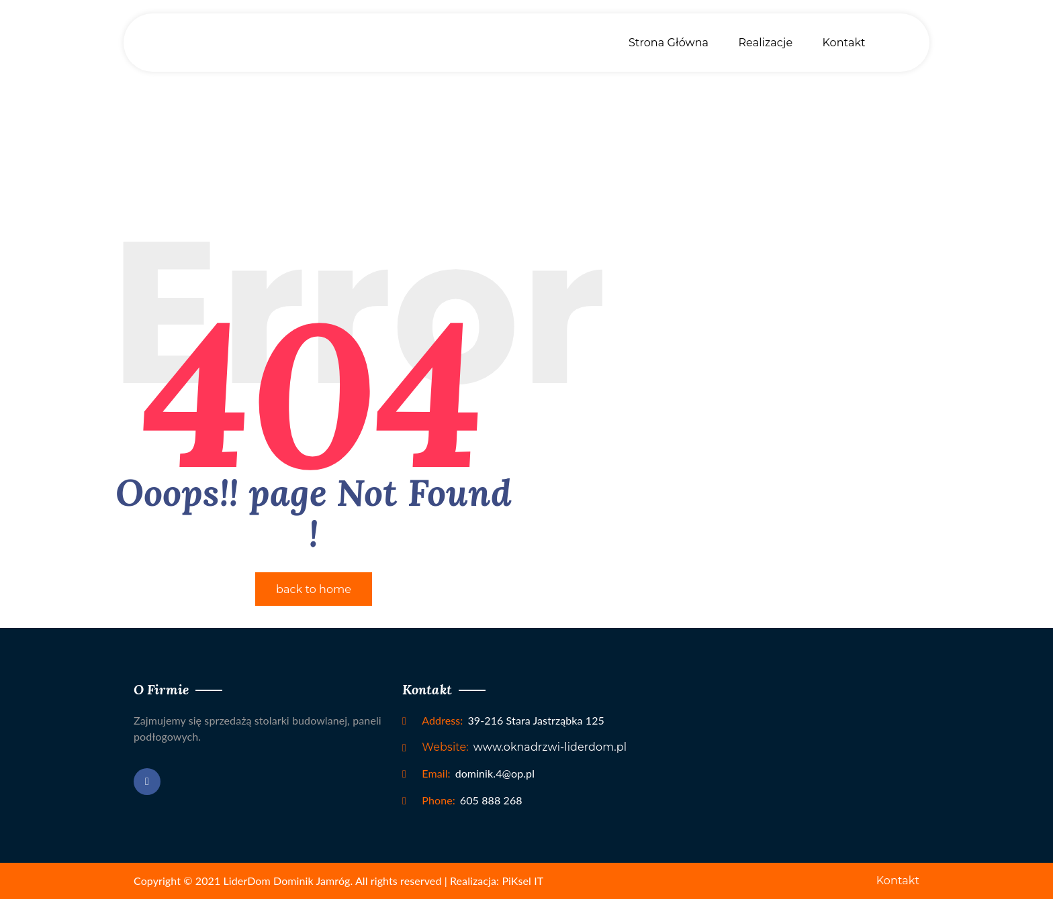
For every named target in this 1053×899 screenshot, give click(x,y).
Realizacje (765, 42)
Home (526, 90)
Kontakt (843, 42)
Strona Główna (668, 42)
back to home (313, 589)
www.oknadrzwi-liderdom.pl (524, 747)
